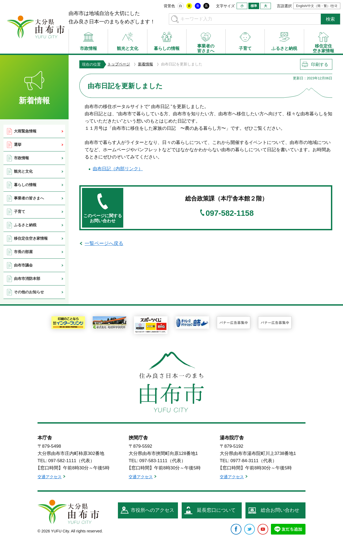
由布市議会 (23, 265)
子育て (19, 211)
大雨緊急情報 (25, 131)
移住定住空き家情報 (31, 238)
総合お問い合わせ (280, 510)
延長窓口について (216, 510)
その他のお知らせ (29, 292)
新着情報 (145, 64)
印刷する (319, 64)
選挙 (17, 144)
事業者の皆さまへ (29, 198)
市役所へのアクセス (152, 510)
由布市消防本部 (27, 278)
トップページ (118, 64)
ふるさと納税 (25, 225)
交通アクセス (50, 477)
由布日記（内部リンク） (118, 168)
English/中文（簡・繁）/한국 (316, 6)
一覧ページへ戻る (104, 243)
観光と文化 (23, 171)
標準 (254, 6)
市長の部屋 (23, 252)
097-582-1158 (229, 213)
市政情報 (21, 158)
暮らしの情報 (25, 185)
